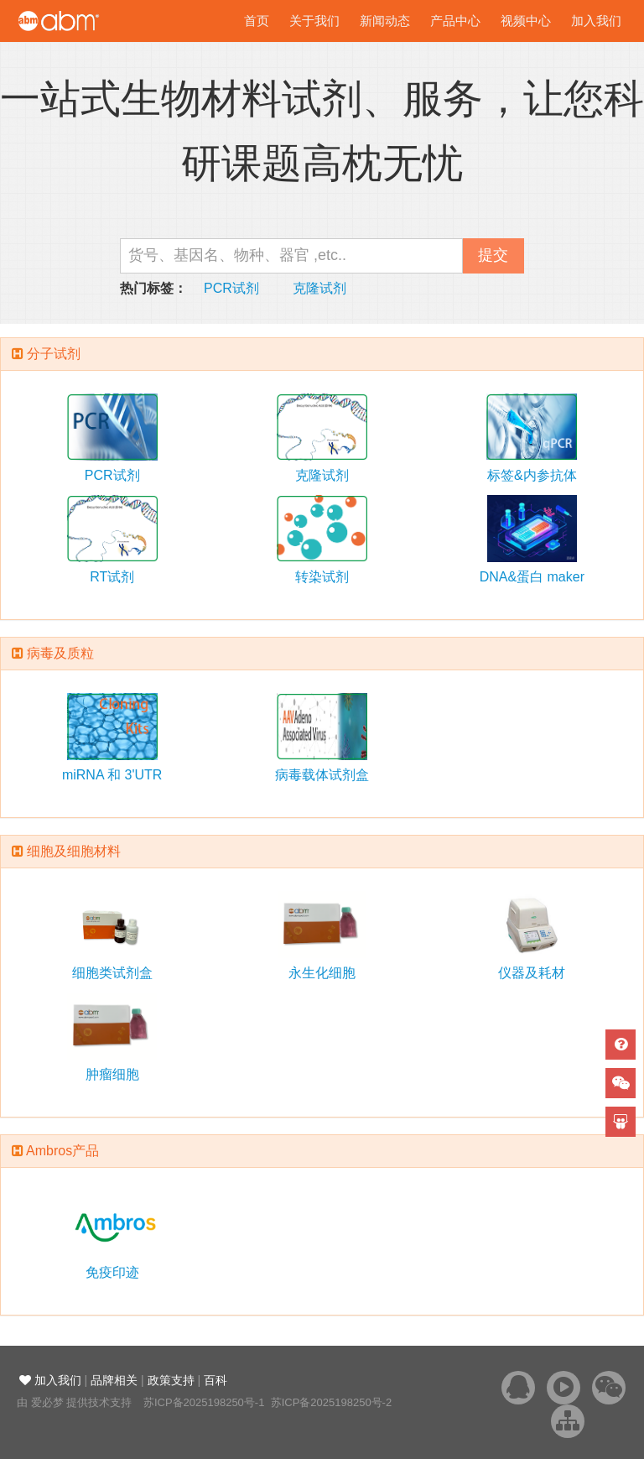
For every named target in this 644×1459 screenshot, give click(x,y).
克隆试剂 (319, 288)
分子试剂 (53, 354)
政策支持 (171, 1380)
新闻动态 (385, 20)
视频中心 (526, 20)
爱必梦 (47, 1402)
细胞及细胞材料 (74, 851)
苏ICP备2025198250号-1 (204, 1402)
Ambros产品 (62, 1151)
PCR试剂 (231, 288)
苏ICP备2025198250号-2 (331, 1402)
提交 (493, 255)
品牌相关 (114, 1380)
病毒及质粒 (60, 653)
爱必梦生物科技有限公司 (82, 21)
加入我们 (596, 20)
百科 (215, 1380)
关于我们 (314, 20)
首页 (256, 20)
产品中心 (455, 20)
